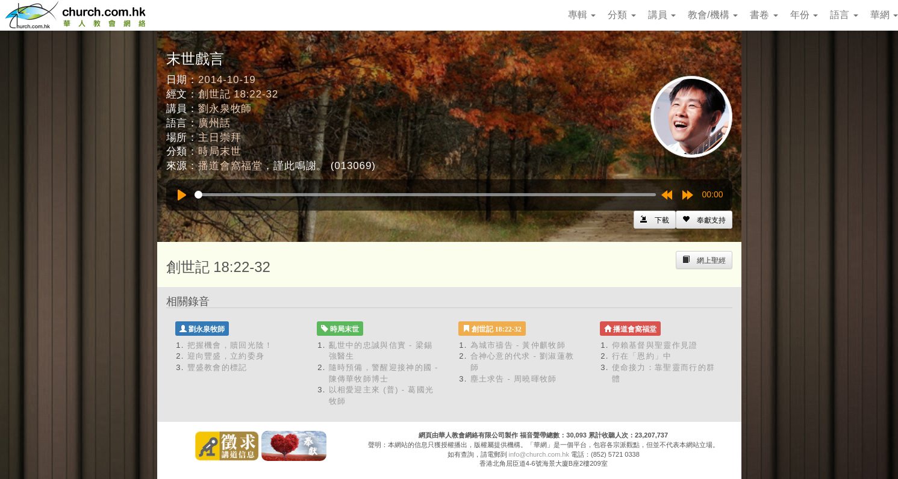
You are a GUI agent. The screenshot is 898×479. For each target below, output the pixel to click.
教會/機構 (713, 15)
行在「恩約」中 (642, 355)
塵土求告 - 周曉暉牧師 (513, 378)
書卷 (764, 15)
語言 (844, 15)
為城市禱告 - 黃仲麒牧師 (518, 345)
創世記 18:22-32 (238, 94)
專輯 (582, 15)
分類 (621, 15)
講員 (662, 15)
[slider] (425, 194)
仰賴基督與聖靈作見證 (655, 345)
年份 (804, 15)
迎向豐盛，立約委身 (226, 355)
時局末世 (219, 151)
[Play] (182, 195)
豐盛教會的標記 (217, 367)
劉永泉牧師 (225, 108)
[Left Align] (704, 220)
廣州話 (214, 123)
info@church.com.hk (539, 454)
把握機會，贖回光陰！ (230, 345)
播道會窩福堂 (230, 166)
